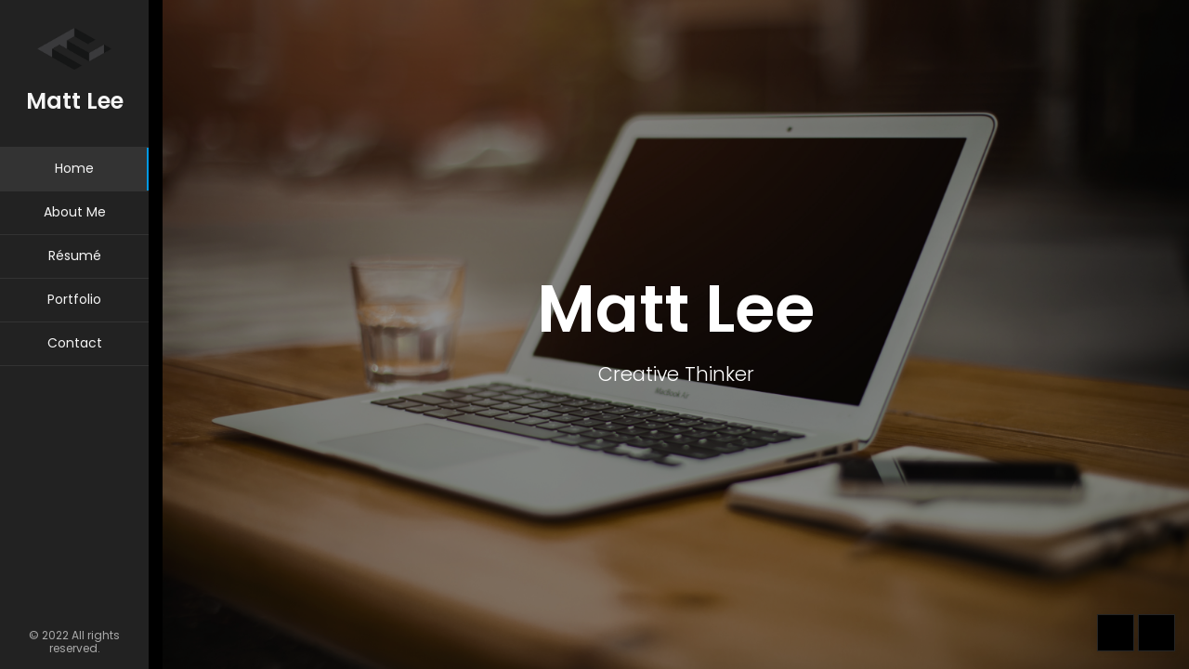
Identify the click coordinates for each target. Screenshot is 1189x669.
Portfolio (74, 299)
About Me (75, 212)
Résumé (74, 255)
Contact (74, 343)
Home (74, 168)
